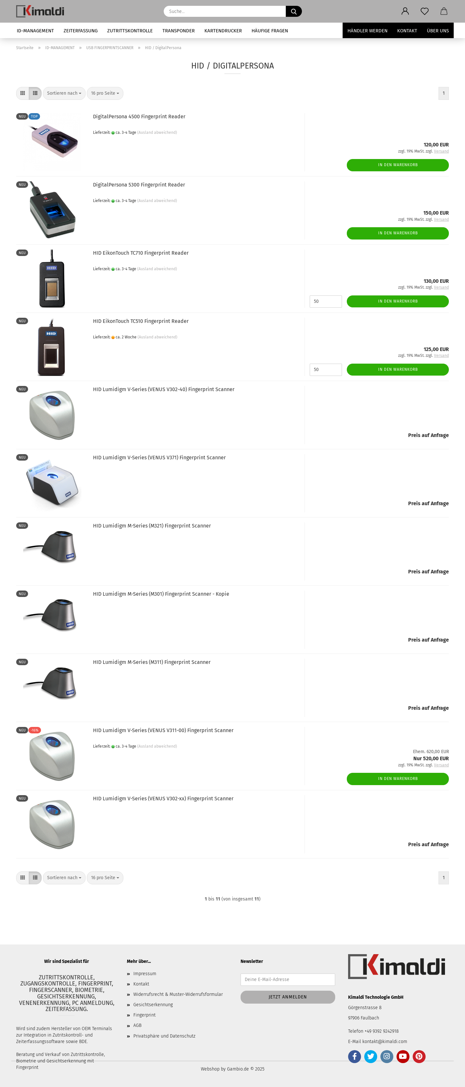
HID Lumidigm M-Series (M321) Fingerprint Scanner (152, 526)
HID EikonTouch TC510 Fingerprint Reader (141, 321)
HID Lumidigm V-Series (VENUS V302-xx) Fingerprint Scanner (163, 798)
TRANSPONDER (178, 31)
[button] (405, 11)
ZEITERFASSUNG (81, 31)
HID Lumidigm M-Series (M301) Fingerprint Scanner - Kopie (161, 594)
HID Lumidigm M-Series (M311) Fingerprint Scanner (152, 662)
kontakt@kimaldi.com (384, 1041)
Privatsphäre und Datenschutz (164, 1036)
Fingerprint (144, 1015)
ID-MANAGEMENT (35, 31)
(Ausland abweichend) (157, 132)
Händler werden (367, 31)
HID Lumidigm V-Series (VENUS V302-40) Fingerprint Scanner (163, 389)
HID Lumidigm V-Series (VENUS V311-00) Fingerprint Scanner (163, 730)
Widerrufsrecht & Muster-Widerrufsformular (178, 994)
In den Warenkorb (398, 165)
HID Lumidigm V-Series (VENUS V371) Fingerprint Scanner (159, 457)
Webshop (210, 1069)
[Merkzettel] (424, 11)
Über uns (438, 31)
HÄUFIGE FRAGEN (270, 31)
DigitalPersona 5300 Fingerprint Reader (139, 185)
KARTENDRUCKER (223, 31)
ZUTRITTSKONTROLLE (130, 31)
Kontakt (407, 31)
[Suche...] (294, 11)
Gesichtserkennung (153, 1004)
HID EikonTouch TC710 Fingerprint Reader (141, 253)
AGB (137, 1025)
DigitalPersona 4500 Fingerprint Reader (139, 116)
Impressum (144, 973)
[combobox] (64, 93)
